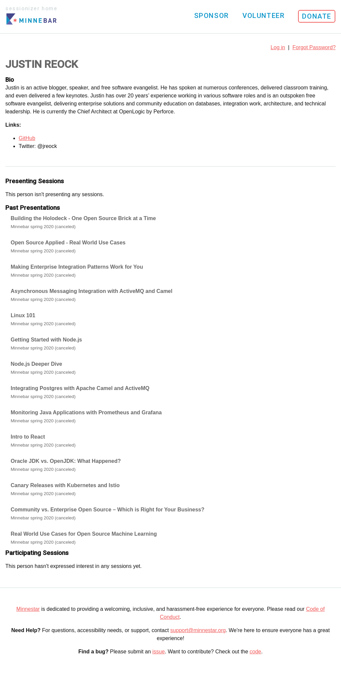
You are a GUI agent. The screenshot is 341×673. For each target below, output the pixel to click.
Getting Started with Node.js (46, 339)
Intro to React (28, 437)
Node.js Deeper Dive (36, 364)
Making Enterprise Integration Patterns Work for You (77, 267)
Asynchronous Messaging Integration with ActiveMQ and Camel (91, 291)
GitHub (27, 138)
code (255, 651)
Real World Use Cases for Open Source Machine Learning (84, 534)
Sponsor (211, 16)
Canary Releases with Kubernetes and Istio (65, 485)
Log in (278, 47)
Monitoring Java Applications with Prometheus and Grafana (86, 412)
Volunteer (263, 16)
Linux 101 (23, 315)
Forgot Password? (314, 47)
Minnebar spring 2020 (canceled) (43, 226)
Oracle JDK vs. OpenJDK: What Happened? (66, 461)
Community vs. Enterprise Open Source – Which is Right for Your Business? (107, 509)
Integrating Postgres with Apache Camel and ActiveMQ (80, 388)
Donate (316, 16)
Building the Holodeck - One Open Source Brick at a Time (83, 218)
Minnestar (28, 609)
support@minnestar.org (198, 630)
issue (159, 651)
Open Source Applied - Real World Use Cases (68, 242)
